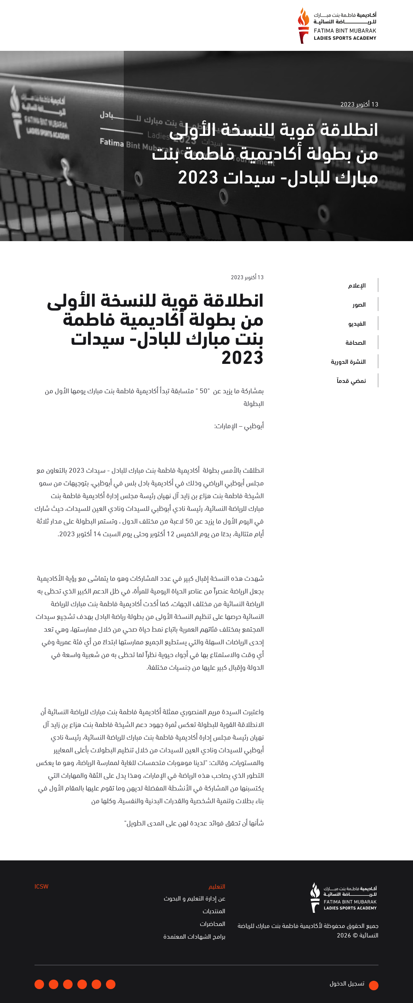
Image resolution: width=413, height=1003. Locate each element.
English (66, 14)
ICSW (108, 34)
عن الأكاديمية (243, 34)
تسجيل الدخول (354, 984)
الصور (359, 303)
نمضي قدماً (351, 380)
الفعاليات (171, 34)
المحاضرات (212, 923)
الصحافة (356, 342)
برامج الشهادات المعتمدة (194, 936)
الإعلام (204, 34)
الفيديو (357, 323)
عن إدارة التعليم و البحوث (194, 898)
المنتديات (214, 911)
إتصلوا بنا (97, 14)
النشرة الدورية (348, 361)
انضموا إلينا (132, 14)
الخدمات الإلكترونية (63, 34)
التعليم (137, 34)
